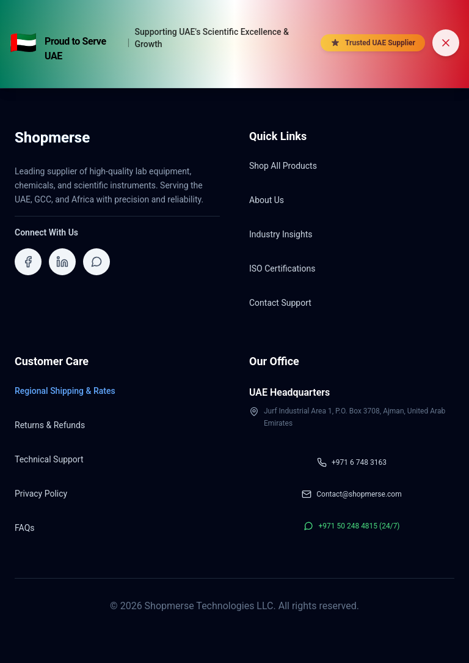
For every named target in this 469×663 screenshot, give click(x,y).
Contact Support (280, 303)
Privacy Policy (41, 493)
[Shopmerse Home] (52, 141)
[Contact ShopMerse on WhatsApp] (96, 261)
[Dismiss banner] (445, 42)
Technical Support (49, 459)
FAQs (25, 528)
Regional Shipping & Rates (65, 391)
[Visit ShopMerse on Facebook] (28, 261)
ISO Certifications (282, 268)
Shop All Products (283, 166)
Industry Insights (280, 234)
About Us (266, 200)
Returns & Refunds (50, 425)
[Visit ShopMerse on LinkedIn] (62, 261)
